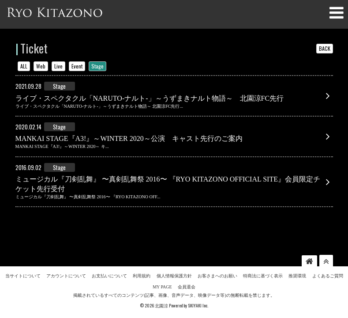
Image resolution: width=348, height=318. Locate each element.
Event (76, 66)
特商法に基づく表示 (263, 260)
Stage (97, 66)
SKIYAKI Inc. (198, 290)
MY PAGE (162, 271)
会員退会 (186, 271)
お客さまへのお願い (217, 260)
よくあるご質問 (327, 260)
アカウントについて (66, 260)
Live (58, 66)
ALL (23, 66)
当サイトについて (23, 260)
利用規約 (141, 260)
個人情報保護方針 (174, 260)
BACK (324, 48)
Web (40, 66)
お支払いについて (109, 260)
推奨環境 (297, 260)
